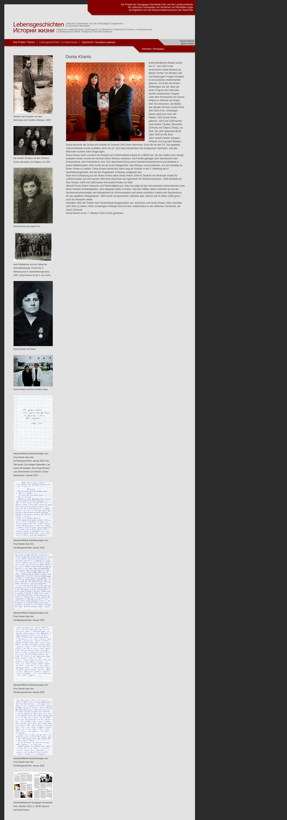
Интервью (158, 49)
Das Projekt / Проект (24, 42)
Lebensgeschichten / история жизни (58, 42)
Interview (147, 49)
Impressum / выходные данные (98, 42)
